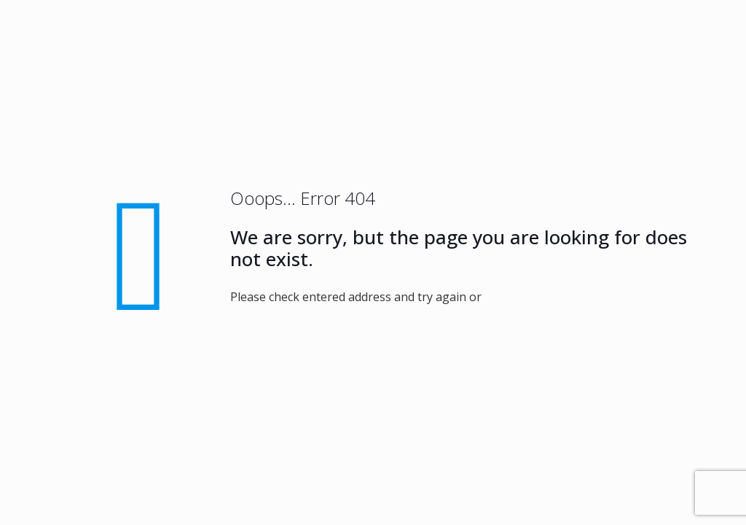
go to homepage (557, 296)
